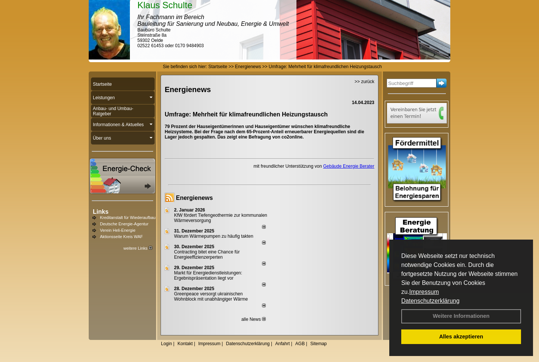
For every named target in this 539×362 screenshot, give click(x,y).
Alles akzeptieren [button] (461, 337)
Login (166, 343)
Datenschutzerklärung (430, 301)
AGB (300, 343)
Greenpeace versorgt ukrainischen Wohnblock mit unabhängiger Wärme (211, 296)
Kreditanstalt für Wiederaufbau (128, 217)
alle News (253, 319)
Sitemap (318, 343)
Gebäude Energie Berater (348, 166)
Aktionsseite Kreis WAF (121, 236)
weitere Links (138, 248)
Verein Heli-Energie (117, 230)
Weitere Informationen (461, 316)
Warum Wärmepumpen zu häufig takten (213, 236)
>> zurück (364, 81)
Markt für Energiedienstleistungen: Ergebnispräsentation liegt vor (208, 275)
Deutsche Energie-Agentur (124, 224)
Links (101, 212)
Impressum (424, 292)
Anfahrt (282, 343)
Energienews (194, 198)
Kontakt (185, 343)
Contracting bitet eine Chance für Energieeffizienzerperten (207, 254)
